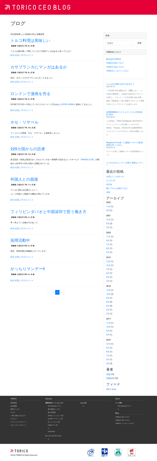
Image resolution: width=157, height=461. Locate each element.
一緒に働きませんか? (18, 415)
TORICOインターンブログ (117, 71)
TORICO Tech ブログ (115, 67)
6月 (107, 248)
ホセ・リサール (24, 122)
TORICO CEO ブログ (115, 63)
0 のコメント (27, 55)
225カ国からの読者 (27, 149)
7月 (107, 244)
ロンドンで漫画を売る (30, 93)
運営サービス (15, 409)
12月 (108, 219)
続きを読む (15, 55)
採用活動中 (20, 240)
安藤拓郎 (20, 46)
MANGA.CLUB (87, 159)
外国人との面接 (24, 179)
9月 (107, 240)
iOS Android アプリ (54, 406)
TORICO (19, 455)
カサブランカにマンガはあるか (38, 67)
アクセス (13, 419)
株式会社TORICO (113, 59)
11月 (108, 206)
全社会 (109, 184)
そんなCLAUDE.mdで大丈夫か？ (120, 84)
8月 (107, 223)
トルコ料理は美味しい (30, 40)
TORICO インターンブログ (124, 423)
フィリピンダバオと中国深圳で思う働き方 (48, 211)
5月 (107, 210)
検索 (139, 43)
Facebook (51, 431)
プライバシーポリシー (18, 422)
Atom (113, 389)
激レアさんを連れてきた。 (118, 188)
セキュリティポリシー (18, 425)
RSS (108, 389)
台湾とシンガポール (115, 176)
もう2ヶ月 (110, 180)
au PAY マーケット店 (55, 419)
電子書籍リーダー (54, 409)
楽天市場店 (52, 412)
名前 (108, 192)
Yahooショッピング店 (55, 415)
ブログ (12, 412)
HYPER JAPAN (67, 104)
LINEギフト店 (53, 425)
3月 (107, 227)
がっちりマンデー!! (27, 269)
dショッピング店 (54, 422)
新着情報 (13, 403)
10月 (108, 265)
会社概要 (13, 406)
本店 (54, 403)
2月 (107, 281)
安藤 (108, 374)
